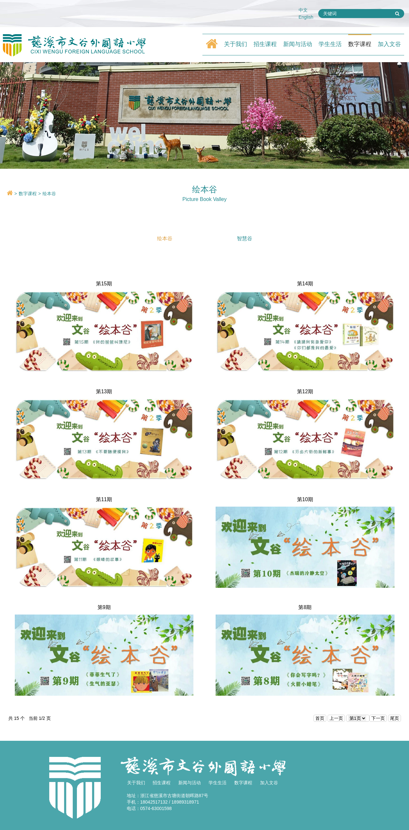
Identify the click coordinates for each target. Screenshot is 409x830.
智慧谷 (244, 238)
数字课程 (359, 44)
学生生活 (330, 44)
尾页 (394, 718)
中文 (303, 10)
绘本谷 (49, 193)
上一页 (336, 718)
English (306, 17)
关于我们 (235, 44)
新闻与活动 (297, 44)
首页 (319, 718)
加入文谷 (389, 44)
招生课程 (265, 44)
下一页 (378, 718)
